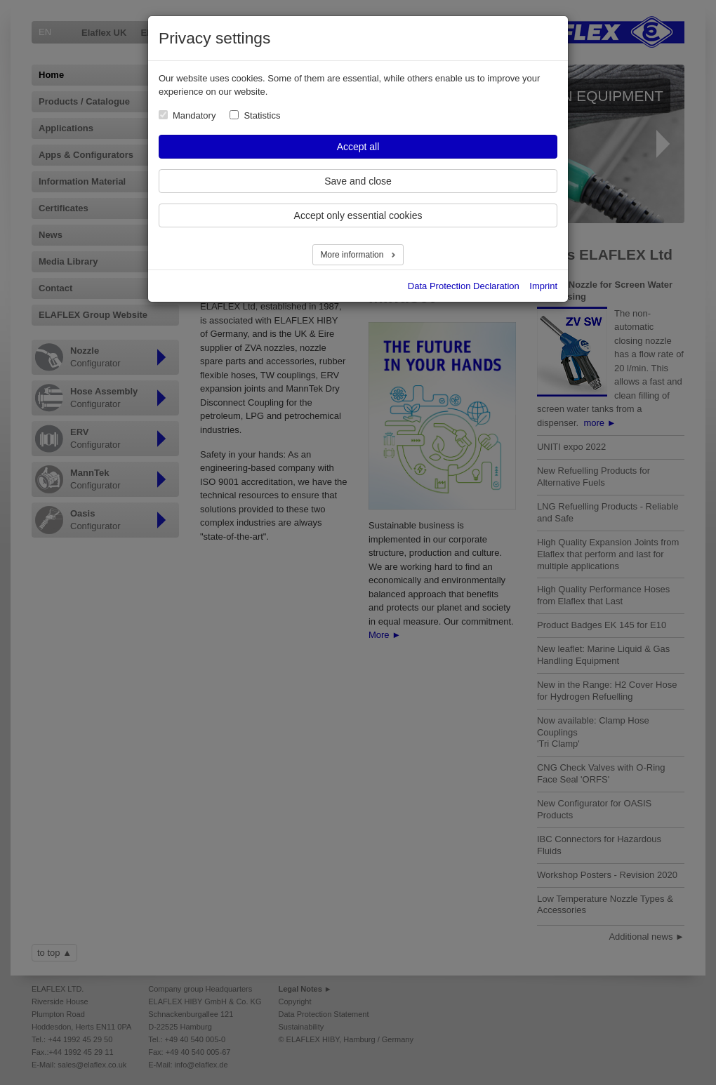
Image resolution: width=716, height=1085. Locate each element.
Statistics (262, 115)
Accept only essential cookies (358, 215)
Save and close (358, 181)
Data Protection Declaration (463, 286)
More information (352, 255)
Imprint (543, 286)
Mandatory (194, 115)
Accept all (358, 146)
